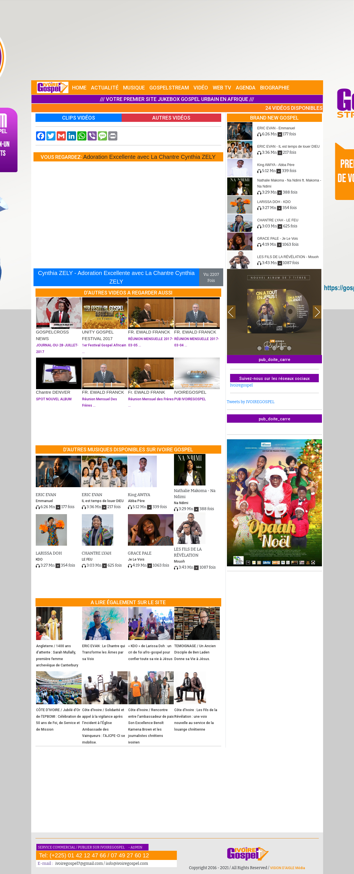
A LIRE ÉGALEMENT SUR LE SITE (128, 602)
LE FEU (87, 559)
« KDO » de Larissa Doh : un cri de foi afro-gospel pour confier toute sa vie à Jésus (150, 652)
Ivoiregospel (241, 385)
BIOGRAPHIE (274, 88)
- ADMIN (135, 847)
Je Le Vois (136, 559)
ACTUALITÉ (104, 88)
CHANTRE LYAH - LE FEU (277, 220)
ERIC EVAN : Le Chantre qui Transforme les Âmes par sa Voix (103, 652)
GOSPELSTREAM (169, 88)
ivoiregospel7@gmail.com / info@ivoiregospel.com (101, 863)
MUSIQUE (134, 88)
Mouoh (179, 561)
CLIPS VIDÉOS (78, 118)
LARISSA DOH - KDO (274, 202)
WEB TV (222, 88)
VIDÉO (200, 88)
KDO (39, 559)
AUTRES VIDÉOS (171, 118)
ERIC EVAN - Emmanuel (276, 128)
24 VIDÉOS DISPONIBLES (294, 108)
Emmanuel (44, 501)
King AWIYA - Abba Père (275, 165)
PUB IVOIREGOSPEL (190, 399)
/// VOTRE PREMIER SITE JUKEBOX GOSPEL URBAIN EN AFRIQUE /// (177, 99)
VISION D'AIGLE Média (287, 868)
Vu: (206, 274)
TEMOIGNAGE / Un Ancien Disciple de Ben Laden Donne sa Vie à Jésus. (195, 652)
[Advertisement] (177, 40)
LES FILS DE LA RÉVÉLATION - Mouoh (288, 257)
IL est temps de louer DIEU (103, 501)
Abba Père (136, 501)
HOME (79, 88)
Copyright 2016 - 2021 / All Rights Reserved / (229, 867)
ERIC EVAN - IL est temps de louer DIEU (288, 147)
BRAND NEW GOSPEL (274, 118)
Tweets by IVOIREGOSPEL (251, 401)
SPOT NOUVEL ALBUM (54, 399)
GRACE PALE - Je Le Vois (277, 239)
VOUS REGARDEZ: (62, 157)
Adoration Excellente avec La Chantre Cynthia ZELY (149, 157)
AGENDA (246, 88)
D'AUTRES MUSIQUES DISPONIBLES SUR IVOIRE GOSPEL (128, 449)
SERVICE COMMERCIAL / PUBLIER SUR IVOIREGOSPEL (82, 847)
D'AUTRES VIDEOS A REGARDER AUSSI (128, 293)
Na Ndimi (181, 503)
